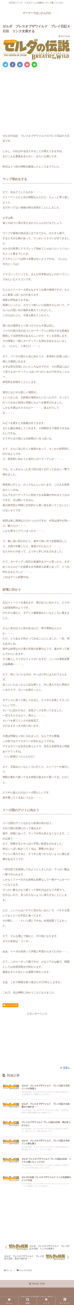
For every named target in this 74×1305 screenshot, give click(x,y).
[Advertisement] (37, 99)
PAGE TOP (37, 1283)
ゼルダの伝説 (10, 1005)
